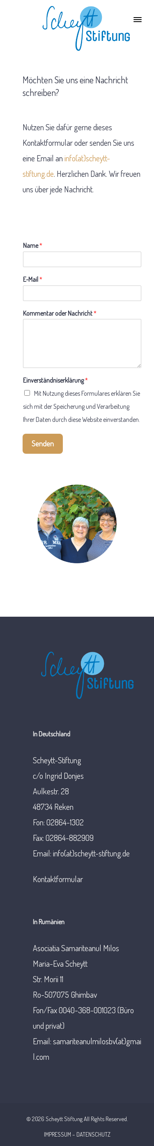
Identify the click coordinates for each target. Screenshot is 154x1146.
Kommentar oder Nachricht (60, 313)
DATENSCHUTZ (93, 1134)
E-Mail (32, 279)
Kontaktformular (58, 879)
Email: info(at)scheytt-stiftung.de (81, 853)
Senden (43, 443)
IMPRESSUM (57, 1134)
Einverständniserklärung (55, 380)
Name (32, 245)
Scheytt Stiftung (64, 1118)
